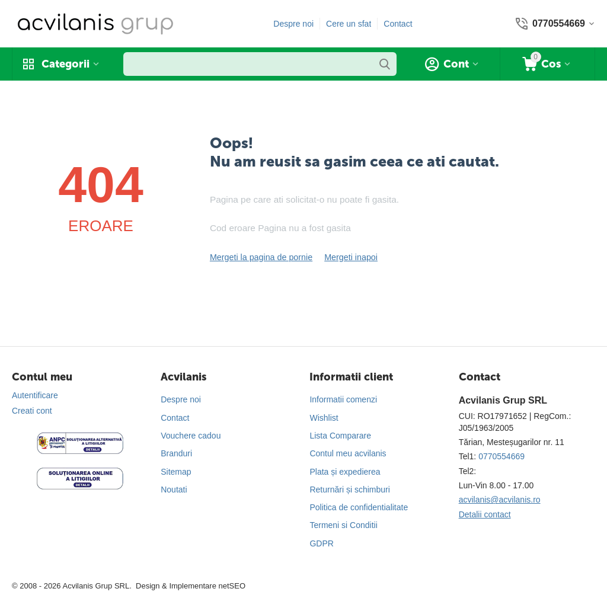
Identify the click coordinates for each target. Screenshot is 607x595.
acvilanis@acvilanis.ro (500, 499)
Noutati (174, 489)
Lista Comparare (340, 435)
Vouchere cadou (191, 435)
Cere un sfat (348, 23)
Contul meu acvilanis (347, 453)
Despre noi (293, 23)
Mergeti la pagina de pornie (260, 257)
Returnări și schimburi (349, 489)
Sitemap (176, 471)
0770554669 (501, 456)
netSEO (231, 585)
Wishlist (323, 418)
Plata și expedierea (344, 471)
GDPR (321, 543)
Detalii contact (485, 514)
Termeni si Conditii (343, 525)
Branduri (176, 453)
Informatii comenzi (343, 399)
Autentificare (35, 395)
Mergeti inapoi (348, 257)
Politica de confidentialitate (358, 507)
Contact (398, 23)
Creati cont (32, 410)
